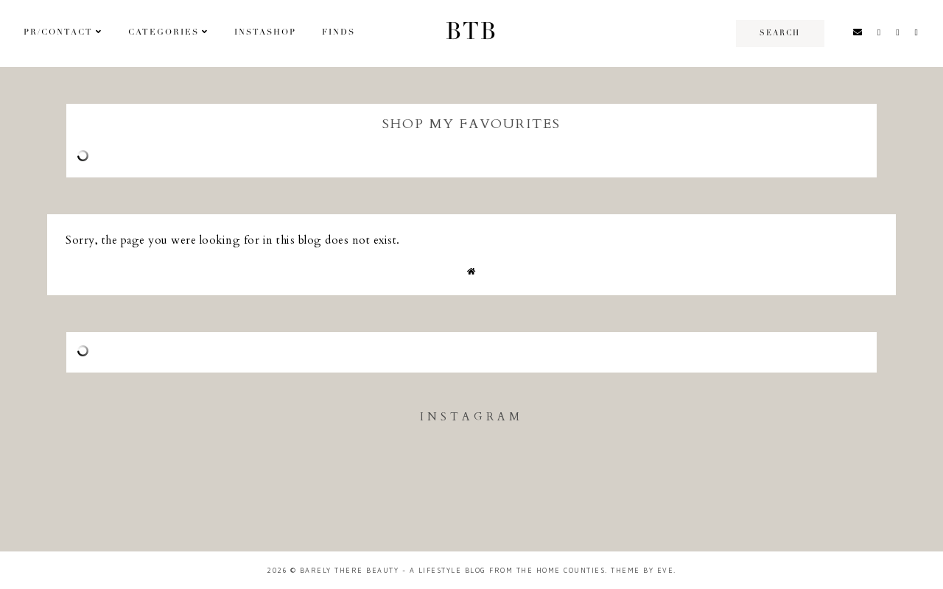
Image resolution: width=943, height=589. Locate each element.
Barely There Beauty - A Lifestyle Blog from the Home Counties (453, 570)
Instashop (265, 33)
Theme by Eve (642, 570)
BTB (471, 33)
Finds (338, 33)
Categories (163, 33)
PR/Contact (58, 33)
